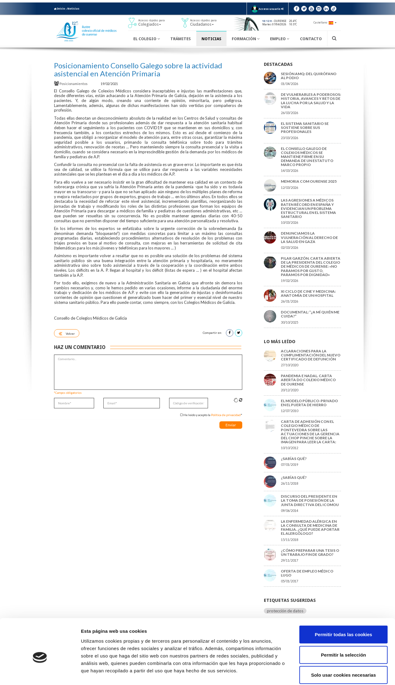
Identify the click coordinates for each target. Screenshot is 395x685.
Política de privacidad (226, 415)
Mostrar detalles (332, 672)
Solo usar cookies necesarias (343, 644)
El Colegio (146, 38)
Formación (246, 38)
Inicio (59, 8)
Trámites (180, 38)
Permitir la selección (343, 624)
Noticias (73, 8)
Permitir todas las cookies (343, 603)
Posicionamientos (71, 84)
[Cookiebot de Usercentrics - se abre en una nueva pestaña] (40, 673)
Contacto (311, 38)
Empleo (279, 38)
